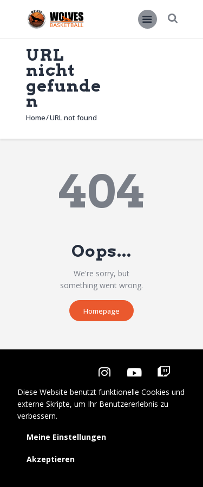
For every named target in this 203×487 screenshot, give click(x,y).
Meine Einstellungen (66, 437)
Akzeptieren (51, 459)
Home (35, 117)
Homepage (101, 311)
